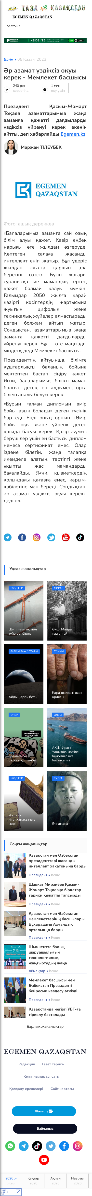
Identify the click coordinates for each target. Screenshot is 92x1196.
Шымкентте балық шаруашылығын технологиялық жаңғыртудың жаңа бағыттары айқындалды (52, 957)
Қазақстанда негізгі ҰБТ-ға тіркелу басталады (55, 1012)
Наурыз (77, 1181)
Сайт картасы (62, 1088)
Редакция (26, 1064)
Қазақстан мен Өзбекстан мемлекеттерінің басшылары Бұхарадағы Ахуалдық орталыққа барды (56, 922)
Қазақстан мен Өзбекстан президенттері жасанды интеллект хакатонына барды (57, 861)
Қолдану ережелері (26, 1088)
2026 (11, 1181)
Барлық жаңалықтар (45, 1026)
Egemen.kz (73, 134)
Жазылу (44, 1111)
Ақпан (55, 1181)
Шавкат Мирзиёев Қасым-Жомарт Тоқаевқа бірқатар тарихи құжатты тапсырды (55, 890)
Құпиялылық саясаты (42, 1076)
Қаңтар (33, 1181)
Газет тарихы (53, 1064)
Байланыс (45, 1128)
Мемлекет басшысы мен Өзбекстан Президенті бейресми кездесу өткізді (53, 985)
